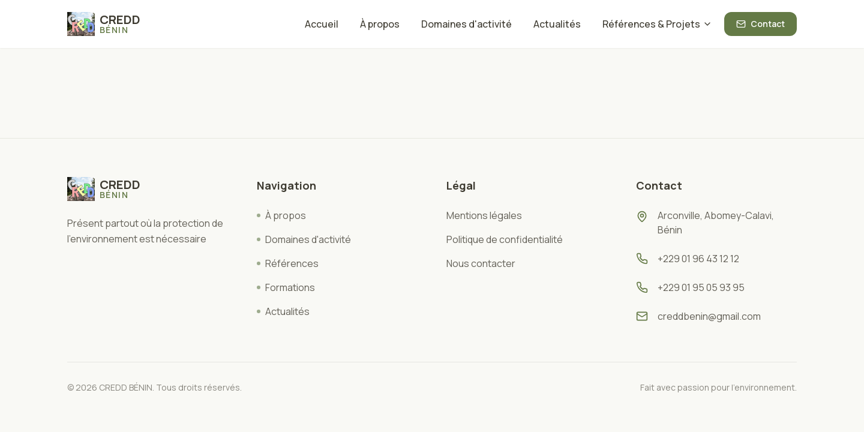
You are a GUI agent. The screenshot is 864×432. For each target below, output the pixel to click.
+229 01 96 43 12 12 (698, 258)
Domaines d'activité (466, 24)
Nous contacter (480, 263)
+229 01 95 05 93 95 (701, 287)
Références (288, 263)
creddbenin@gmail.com (709, 316)
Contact (760, 23)
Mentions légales (484, 215)
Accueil (321, 24)
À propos (380, 24)
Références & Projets (657, 24)
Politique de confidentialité (504, 239)
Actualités (557, 24)
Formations (286, 287)
